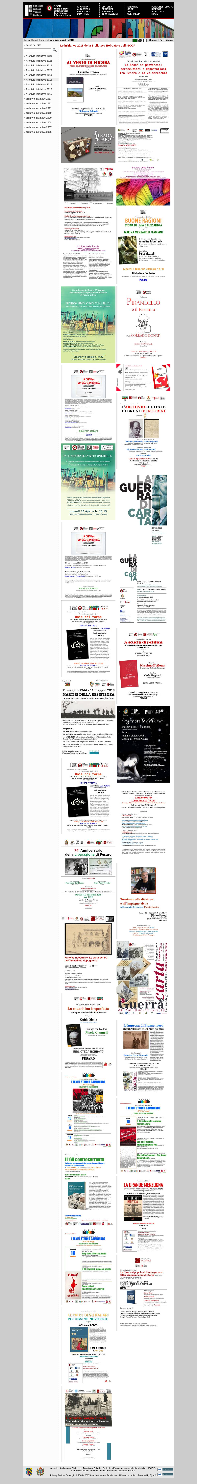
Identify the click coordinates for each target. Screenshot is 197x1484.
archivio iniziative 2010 (39, 113)
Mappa (169, 40)
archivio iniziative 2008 (39, 122)
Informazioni (110, 14)
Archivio (82, 7)
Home (154, 14)
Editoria (107, 7)
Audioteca (83, 9)
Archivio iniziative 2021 (39, 65)
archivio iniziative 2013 (39, 98)
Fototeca (107, 11)
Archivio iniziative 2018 (39, 79)
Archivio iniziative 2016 (39, 89)
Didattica (83, 14)
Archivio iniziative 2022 (39, 60)
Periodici (107, 9)
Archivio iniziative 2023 (39, 56)
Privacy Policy (57, 1475)
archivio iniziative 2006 (39, 132)
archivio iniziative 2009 (39, 117)
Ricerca (156, 9)
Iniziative (132, 7)
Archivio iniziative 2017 (39, 84)
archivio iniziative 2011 (39, 108)
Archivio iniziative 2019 (39, 75)
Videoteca (157, 11)
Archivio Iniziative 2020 (39, 70)
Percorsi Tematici (162, 7)
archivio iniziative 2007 (39, 127)
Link (129, 11)
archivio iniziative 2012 (39, 103)
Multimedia (133, 14)
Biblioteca (83, 11)
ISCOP (130, 9)
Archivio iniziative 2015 (39, 94)
